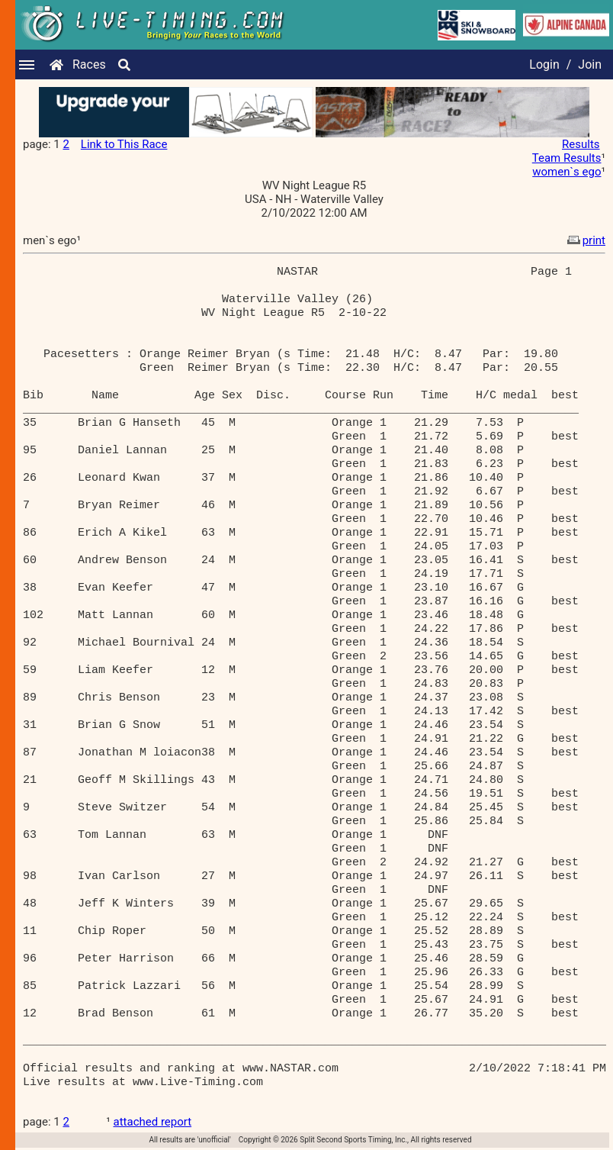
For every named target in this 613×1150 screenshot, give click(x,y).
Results (581, 144)
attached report (153, 1122)
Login (544, 64)
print (584, 240)
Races (89, 64)
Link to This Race (124, 144)
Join (590, 64)
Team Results (567, 158)
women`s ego (566, 172)
